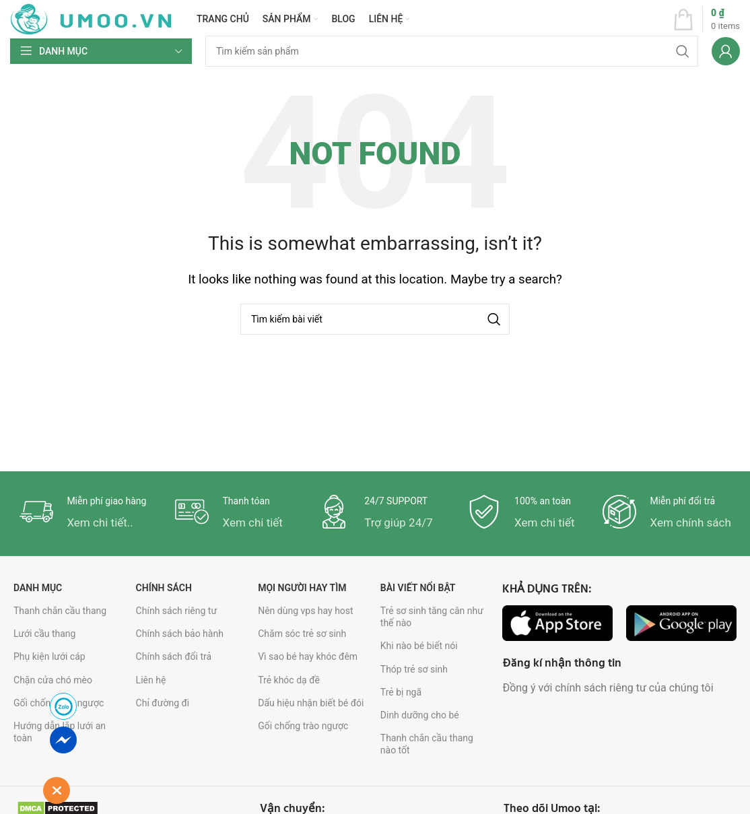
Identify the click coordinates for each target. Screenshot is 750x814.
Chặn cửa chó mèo (52, 680)
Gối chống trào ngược (303, 725)
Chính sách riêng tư (176, 610)
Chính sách (164, 587)
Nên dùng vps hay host (305, 610)
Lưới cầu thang (44, 633)
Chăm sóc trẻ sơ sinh (302, 633)
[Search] (451, 51)
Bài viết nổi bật (418, 587)
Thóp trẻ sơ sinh (414, 669)
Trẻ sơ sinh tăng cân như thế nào (431, 616)
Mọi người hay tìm (302, 587)
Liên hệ (151, 680)
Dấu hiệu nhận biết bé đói (311, 703)
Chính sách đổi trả (173, 656)
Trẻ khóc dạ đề (289, 680)
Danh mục (37, 587)
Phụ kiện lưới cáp (49, 656)
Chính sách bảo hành (180, 633)
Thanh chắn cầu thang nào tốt (426, 744)
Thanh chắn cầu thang (59, 610)
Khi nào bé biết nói (419, 645)
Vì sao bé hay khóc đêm (307, 656)
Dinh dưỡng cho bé (419, 715)
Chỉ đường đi (163, 703)
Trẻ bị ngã (400, 692)
